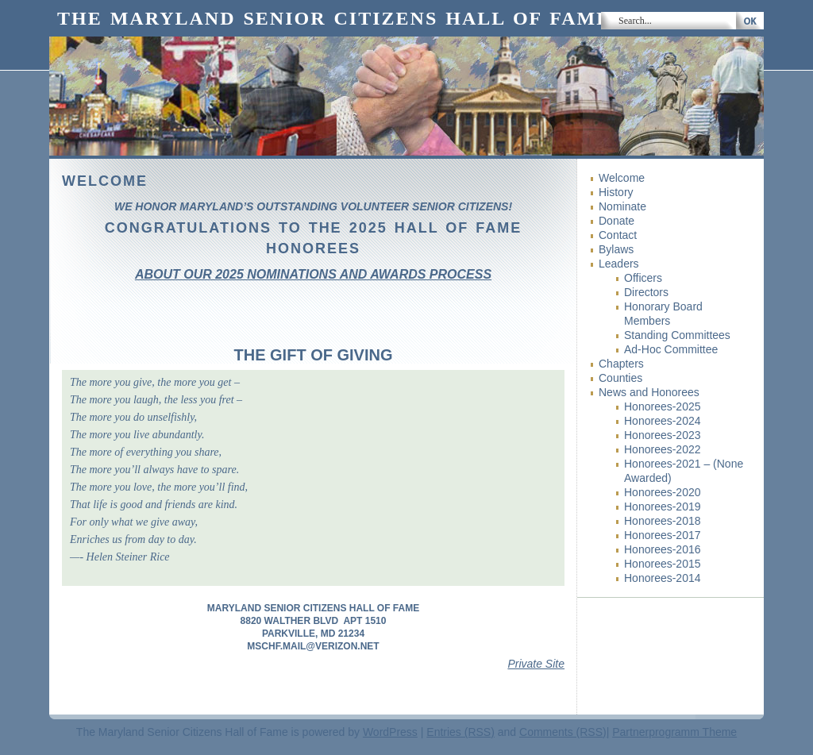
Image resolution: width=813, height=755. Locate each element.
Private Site (535, 663)
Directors (646, 292)
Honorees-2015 (662, 563)
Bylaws (616, 249)
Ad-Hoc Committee (671, 349)
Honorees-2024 (662, 420)
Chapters (621, 363)
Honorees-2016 (662, 549)
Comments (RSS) (563, 732)
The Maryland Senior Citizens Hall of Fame (334, 18)
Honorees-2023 (662, 435)
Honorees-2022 (662, 449)
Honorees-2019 (662, 506)
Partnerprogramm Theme (674, 732)
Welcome (622, 177)
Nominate (622, 206)
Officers (643, 278)
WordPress (390, 732)
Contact (618, 235)
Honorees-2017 (662, 535)
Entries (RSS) (460, 732)
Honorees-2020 (662, 492)
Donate (616, 220)
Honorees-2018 (662, 520)
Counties (620, 378)
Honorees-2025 (662, 406)
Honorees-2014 (662, 578)
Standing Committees (677, 335)
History (616, 192)
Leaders (619, 263)
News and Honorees (649, 392)
